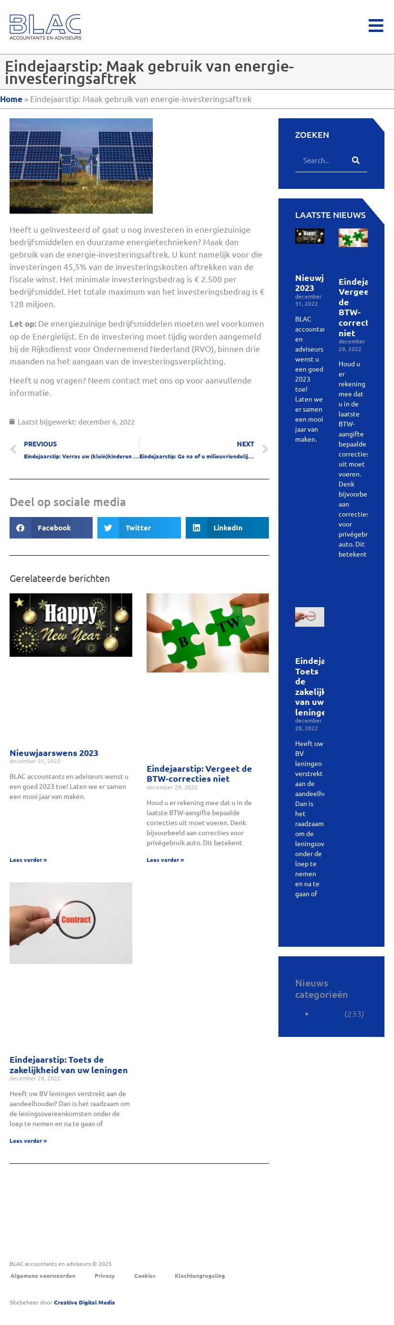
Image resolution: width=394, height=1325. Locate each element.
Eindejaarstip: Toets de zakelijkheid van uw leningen (69, 1064)
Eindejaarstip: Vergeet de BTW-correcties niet (199, 773)
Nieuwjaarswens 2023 (54, 752)
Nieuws (328, 1014)
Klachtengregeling (200, 1275)
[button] (51, 527)
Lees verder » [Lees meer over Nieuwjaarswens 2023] (28, 859)
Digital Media (84, 1302)
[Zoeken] (356, 160)
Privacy (105, 1275)
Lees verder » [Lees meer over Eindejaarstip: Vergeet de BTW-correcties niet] (165, 859)
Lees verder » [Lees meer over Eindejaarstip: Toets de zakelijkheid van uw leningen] (28, 1140)
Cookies (145, 1275)
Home (11, 99)
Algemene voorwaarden (43, 1275)
